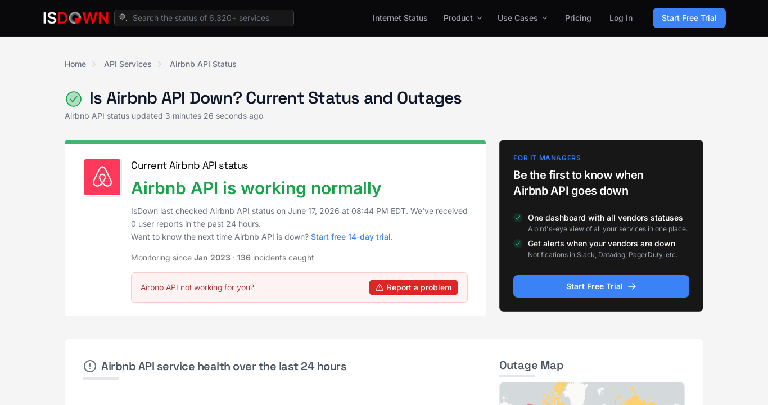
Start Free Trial (689, 17)
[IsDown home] (76, 18)
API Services (128, 64)
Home (75, 64)
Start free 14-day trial (351, 236)
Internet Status (400, 17)
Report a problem (413, 287)
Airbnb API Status (203, 64)
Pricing (578, 17)
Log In (621, 17)
